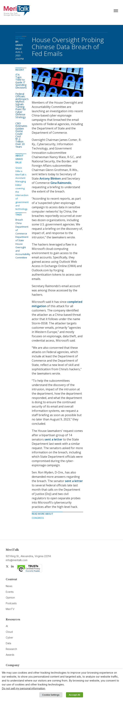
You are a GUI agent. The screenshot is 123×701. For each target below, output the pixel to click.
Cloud (9, 631)
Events (10, 591)
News (9, 586)
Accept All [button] (74, 694)
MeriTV (10, 609)
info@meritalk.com (16, 560)
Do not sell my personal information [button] (23, 688)
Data (8, 643)
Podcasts (11, 603)
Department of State (21, 238)
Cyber (9, 637)
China (18, 223)
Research (11, 648)
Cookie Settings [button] (51, 694)
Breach (19, 219)
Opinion (10, 597)
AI (7, 626)
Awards (10, 654)
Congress (38, 517)
